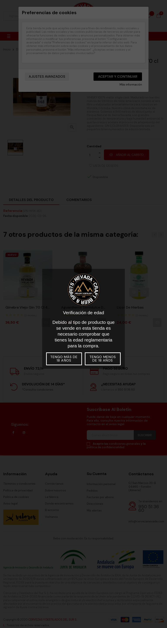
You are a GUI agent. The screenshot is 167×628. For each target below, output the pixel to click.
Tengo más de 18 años (64, 359)
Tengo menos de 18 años (102, 359)
